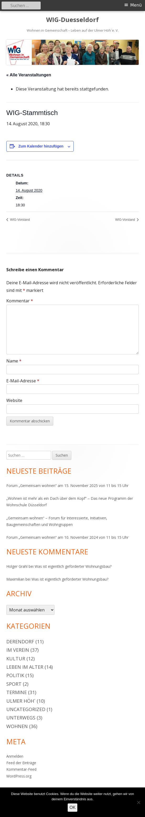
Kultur (15, 658)
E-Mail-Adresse (22, 381)
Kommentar (19, 301)
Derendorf (20, 641)
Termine (16, 692)
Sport (14, 684)
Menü (136, 5)
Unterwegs (20, 717)
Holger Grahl (17, 566)
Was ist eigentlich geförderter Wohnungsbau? (73, 566)
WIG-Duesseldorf (72, 20)
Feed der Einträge (21, 762)
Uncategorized (25, 709)
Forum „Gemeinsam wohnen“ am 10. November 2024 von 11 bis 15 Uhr (67, 537)
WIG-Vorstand (19, 220)
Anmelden (14, 756)
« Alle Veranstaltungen (28, 75)
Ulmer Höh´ (20, 701)
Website (14, 400)
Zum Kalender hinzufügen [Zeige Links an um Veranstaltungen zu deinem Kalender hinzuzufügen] (40, 146)
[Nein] (138, 802)
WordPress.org (18, 776)
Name (14, 361)
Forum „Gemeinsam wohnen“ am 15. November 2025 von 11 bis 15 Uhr (67, 485)
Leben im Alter (24, 667)
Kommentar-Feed (21, 769)
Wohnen (17, 726)
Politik (15, 675)
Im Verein (17, 650)
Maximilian (15, 579)
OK (72, 807)
